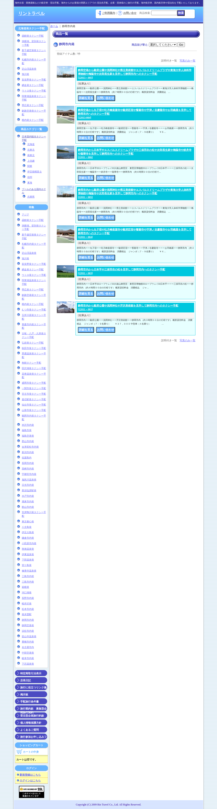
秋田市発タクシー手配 (34, 348)
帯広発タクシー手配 (33, 105)
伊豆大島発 (28, 532)
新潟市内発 (28, 452)
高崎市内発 (28, 468)
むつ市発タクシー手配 (34, 309)
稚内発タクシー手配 (33, 120)
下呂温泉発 (28, 663)
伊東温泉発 (28, 554)
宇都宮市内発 (29, 474)
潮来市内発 (28, 501)
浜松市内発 (28, 631)
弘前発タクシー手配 (33, 342)
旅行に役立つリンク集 (33, 687)
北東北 (31, 149)
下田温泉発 (28, 559)
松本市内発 (28, 609)
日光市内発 (28, 485)
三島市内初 (28, 576)
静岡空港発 (28, 625)
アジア (25, 214)
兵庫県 (31, 196)
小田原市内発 (29, 543)
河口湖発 (26, 592)
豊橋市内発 (28, 641)
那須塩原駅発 (29, 490)
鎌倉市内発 (28, 537)
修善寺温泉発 (29, 570)
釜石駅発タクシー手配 (34, 399)
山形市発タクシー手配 (34, 410)
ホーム (54, 26)
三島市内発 (28, 581)
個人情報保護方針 (30, 722)
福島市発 (26, 430)
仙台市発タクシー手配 (34, 404)
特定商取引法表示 (30, 673)
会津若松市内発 (30, 446)
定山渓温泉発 (29, 68)
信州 (29, 177)
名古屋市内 (28, 647)
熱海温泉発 (28, 548)
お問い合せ (129, 13)
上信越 (31, 160)
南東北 (31, 155)
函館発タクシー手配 (33, 35)
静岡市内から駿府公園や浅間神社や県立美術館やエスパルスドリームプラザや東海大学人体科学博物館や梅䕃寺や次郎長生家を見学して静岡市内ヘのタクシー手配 (134, 193)
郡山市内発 (28, 441)
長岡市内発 (28, 463)
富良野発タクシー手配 (34, 79)
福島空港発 (28, 435)
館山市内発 (28, 507)
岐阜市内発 (28, 658)
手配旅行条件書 (29, 701)
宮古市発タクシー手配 (34, 393)
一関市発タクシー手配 (34, 388)
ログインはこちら (30, 780)
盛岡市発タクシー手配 (34, 382)
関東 (29, 166)
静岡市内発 (28, 619)
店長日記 (25, 680)
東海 (29, 182)
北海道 (31, 144)
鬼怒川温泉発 (29, 479)
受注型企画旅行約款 (32, 715)
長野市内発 (28, 598)
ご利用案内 (108, 13)
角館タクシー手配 (31, 362)
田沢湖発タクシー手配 (34, 368)
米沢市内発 (28, 425)
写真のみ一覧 (187, 60)
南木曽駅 (26, 614)
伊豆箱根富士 (34, 171)
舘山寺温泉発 (29, 636)
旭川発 (25, 74)
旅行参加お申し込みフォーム (33, 737)
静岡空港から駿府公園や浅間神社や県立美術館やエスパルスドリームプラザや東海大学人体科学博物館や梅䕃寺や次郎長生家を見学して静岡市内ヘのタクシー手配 (134, 74)
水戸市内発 (28, 496)
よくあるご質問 (29, 729)
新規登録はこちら (30, 774)
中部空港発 (28, 652)
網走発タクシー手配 (33, 85)
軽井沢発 (26, 603)
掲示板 (24, 694)
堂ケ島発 (26, 565)
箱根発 (25, 587)
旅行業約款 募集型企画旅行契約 (33, 709)
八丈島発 (26, 527)
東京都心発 (28, 521)
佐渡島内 (26, 457)
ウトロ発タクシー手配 (34, 90)
